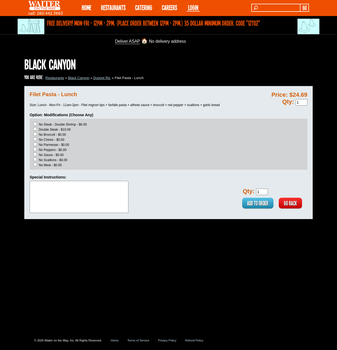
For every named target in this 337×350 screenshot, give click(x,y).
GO (305, 8)
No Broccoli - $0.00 (52, 135)
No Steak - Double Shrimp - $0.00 (63, 124)
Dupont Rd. (102, 78)
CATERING (143, 7)
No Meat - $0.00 (50, 165)
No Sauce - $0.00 (51, 155)
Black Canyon (78, 78)
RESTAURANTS (113, 7)
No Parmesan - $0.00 (54, 145)
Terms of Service (138, 340)
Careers (169, 7)
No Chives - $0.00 (51, 140)
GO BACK (290, 203)
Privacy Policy (167, 340)
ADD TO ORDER (256, 203)
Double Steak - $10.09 (54, 129)
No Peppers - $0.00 (52, 150)
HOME (86, 7)
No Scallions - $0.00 (53, 160)
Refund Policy (194, 340)
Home (115, 340)
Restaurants (54, 78)
